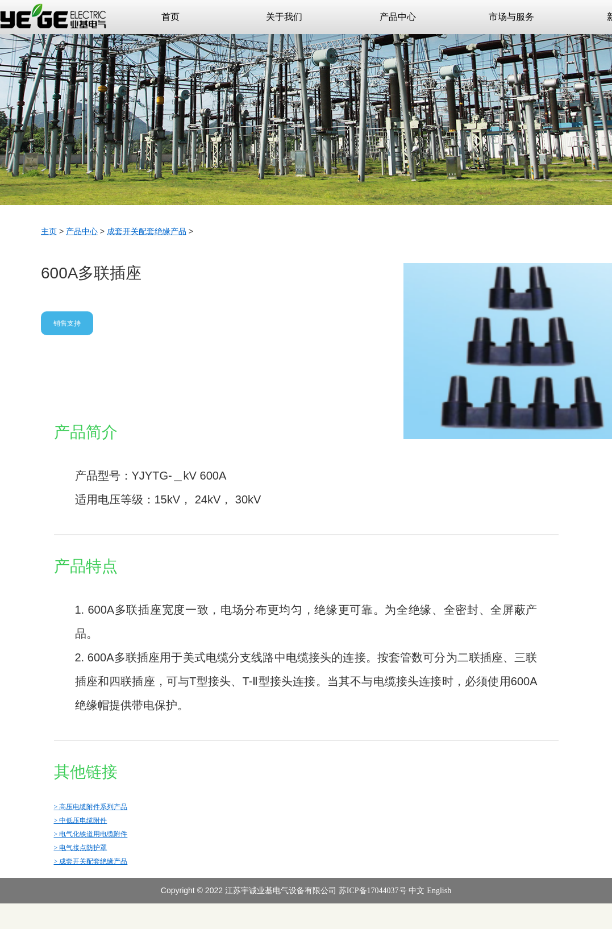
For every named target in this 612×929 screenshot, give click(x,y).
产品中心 (415, 11)
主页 (49, 231)
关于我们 (301, 11)
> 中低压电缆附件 (80, 820)
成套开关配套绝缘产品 (146, 231)
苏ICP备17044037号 (373, 890)
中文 (416, 890)
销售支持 (67, 323)
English (439, 890)
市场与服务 (526, 11)
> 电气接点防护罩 (80, 848)
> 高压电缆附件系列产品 (91, 807)
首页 (170, 17)
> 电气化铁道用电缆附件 (91, 834)
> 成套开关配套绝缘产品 (91, 861)
